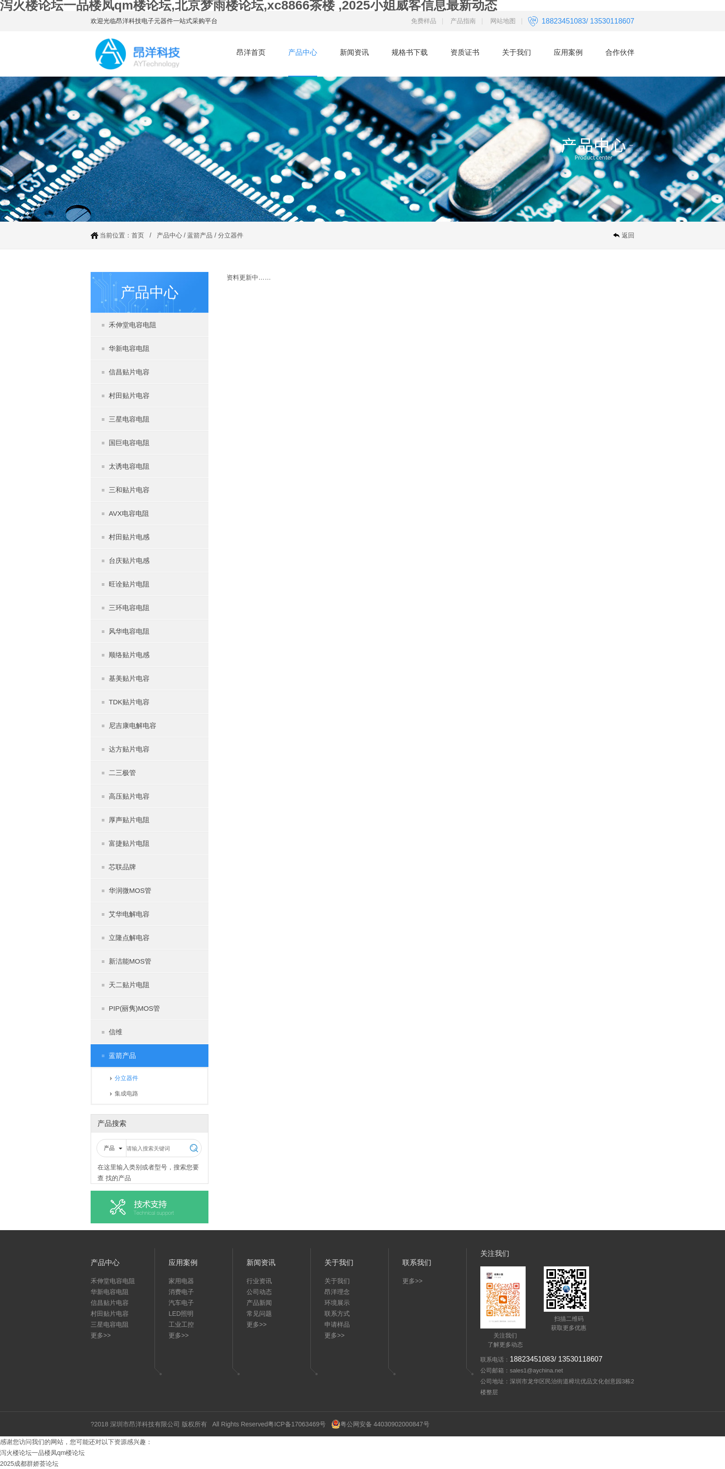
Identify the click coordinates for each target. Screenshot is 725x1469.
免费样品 (423, 20)
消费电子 (181, 1291)
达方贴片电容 (129, 749)
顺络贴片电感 (129, 655)
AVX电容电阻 (129, 513)
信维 (115, 1032)
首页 (137, 235)
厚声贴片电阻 (129, 820)
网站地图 (503, 20)
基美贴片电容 (129, 678)
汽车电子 (181, 1302)
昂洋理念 (337, 1291)
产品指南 (463, 20)
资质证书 (464, 52)
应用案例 (568, 52)
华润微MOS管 (130, 890)
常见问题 (259, 1313)
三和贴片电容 (129, 490)
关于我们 (516, 52)
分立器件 (230, 235)
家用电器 (181, 1281)
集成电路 (126, 1093)
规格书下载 (410, 52)
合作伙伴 (619, 52)
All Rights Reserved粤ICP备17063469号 (269, 1424)
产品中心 (302, 52)
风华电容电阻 (129, 631)
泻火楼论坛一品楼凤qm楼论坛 (42, 1452)
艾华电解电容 (129, 914)
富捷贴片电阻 (129, 843)
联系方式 (337, 1313)
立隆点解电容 (129, 937)
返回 (628, 235)
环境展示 (337, 1302)
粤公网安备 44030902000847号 (380, 1424)
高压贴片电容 (129, 796)
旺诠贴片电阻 (129, 584)
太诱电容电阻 (129, 466)
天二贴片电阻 (129, 985)
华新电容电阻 (129, 348)
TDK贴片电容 (129, 702)
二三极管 (122, 772)
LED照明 (181, 1313)
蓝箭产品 (200, 235)
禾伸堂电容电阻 (132, 325)
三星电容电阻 (129, 419)
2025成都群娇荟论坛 (29, 1463)
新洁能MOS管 (130, 961)
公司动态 (259, 1291)
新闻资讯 (354, 52)
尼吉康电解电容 (132, 725)
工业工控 (181, 1324)
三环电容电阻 (129, 607)
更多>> (101, 1335)
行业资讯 (259, 1281)
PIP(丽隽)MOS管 (134, 1008)
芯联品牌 (122, 867)
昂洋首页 (251, 52)
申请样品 (337, 1324)
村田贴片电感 (129, 537)
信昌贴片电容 (129, 372)
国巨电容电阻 (129, 442)
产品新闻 (259, 1302)
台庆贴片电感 (129, 560)
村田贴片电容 (129, 395)
